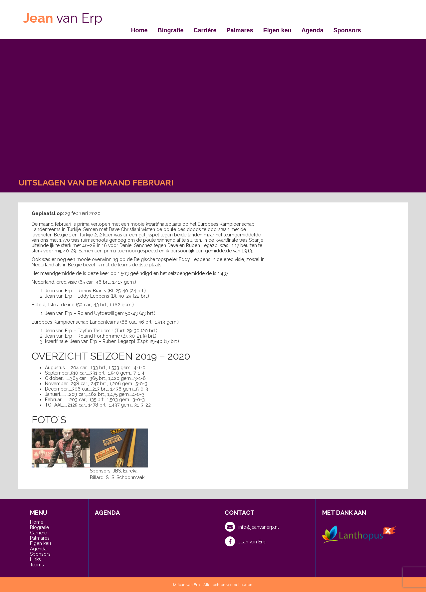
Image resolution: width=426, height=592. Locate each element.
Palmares (240, 30)
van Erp (63, 18)
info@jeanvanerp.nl (252, 527)
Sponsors (347, 30)
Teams (37, 564)
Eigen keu (277, 30)
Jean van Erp (245, 541)
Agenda (312, 30)
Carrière (205, 30)
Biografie (171, 30)
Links (35, 559)
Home (139, 30)
